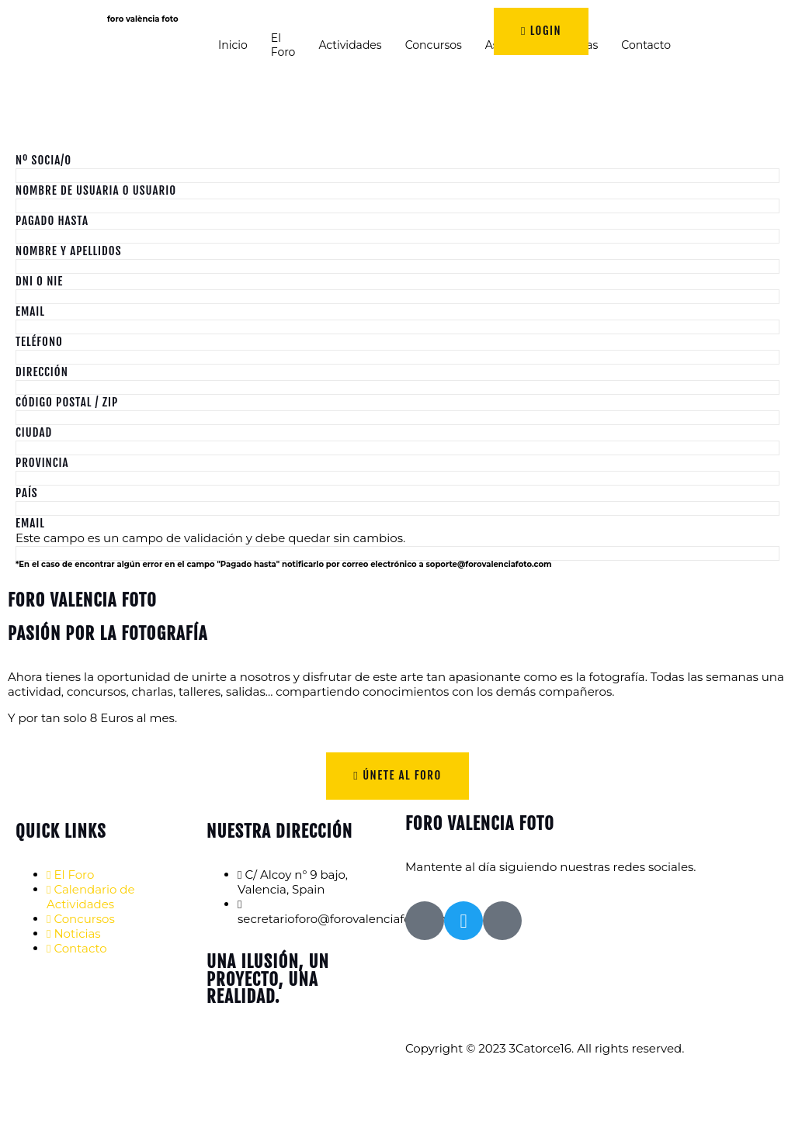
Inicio (233, 45)
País (27, 493)
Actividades (349, 45)
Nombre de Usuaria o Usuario (96, 190)
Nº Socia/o (43, 160)
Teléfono (39, 341)
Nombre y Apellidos (69, 251)
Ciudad (34, 432)
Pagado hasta (52, 220)
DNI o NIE (39, 281)
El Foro (283, 45)
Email (30, 311)
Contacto (646, 45)
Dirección (42, 372)
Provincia (42, 462)
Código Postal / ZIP (67, 402)
